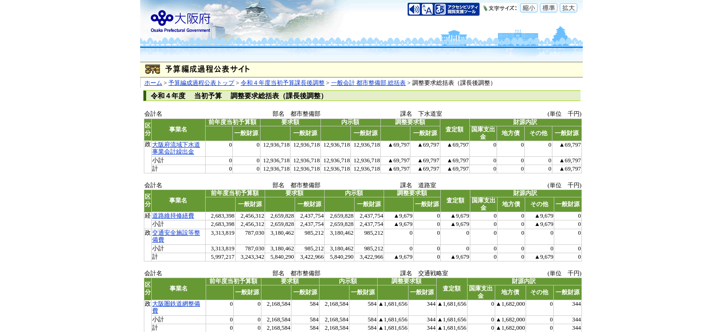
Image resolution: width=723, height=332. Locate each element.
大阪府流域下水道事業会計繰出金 (176, 148)
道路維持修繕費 (173, 216)
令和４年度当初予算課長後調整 (283, 83)
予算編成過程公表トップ (201, 83)
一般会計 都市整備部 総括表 (368, 83)
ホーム (153, 83)
